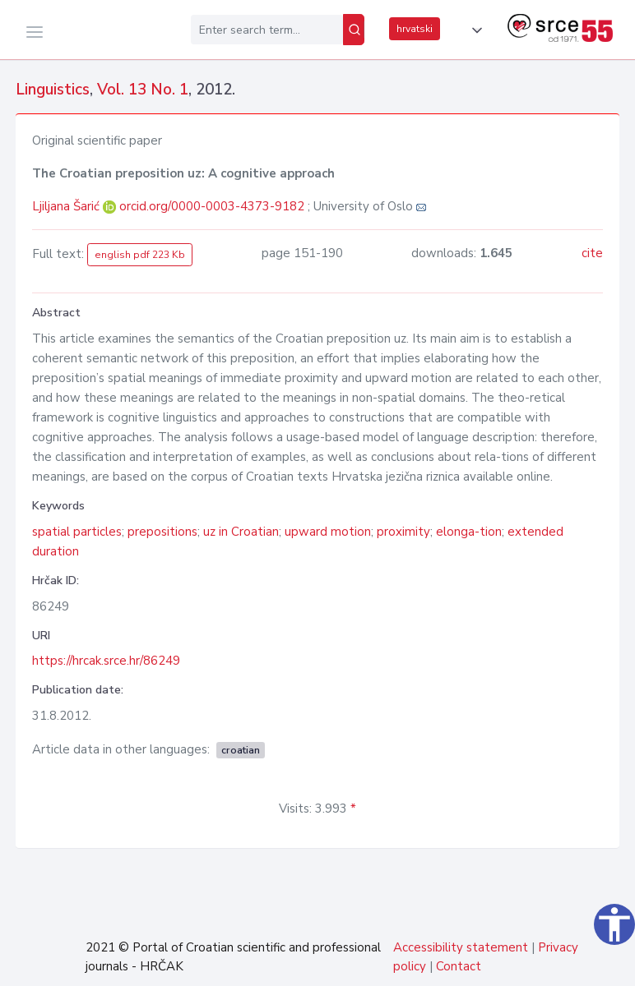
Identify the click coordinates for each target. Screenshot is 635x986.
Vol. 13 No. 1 (142, 89)
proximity (403, 531)
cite (592, 253)
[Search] (353, 29)
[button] (473, 30)
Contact (458, 966)
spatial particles (77, 531)
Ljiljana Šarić (67, 206)
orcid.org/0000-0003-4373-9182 (211, 206)
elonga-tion (469, 531)
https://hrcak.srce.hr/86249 (106, 660)
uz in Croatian (241, 531)
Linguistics (53, 89)
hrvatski (414, 28)
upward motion (328, 531)
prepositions (162, 531)
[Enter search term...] (267, 29)
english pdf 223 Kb (140, 254)
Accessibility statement (460, 947)
